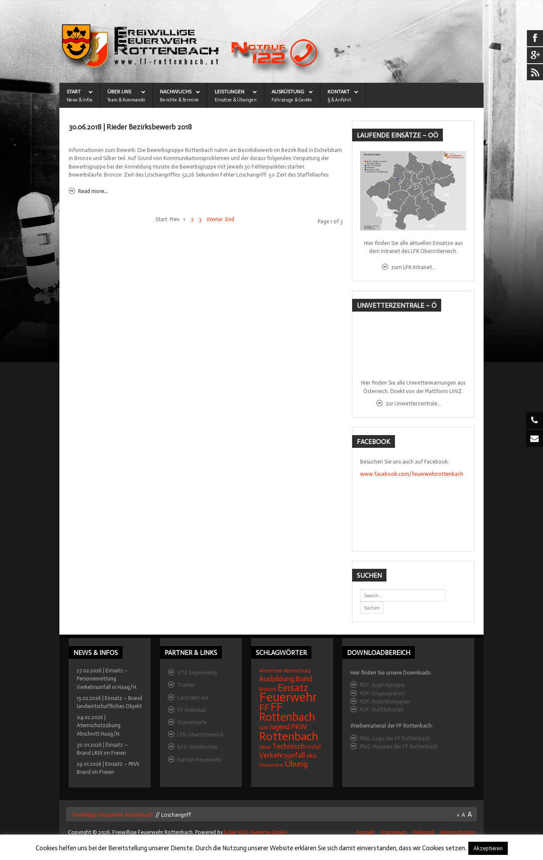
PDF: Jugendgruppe (382, 685)
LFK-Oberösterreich (200, 734)
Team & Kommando (126, 100)
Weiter (215, 219)
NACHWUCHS (175, 92)
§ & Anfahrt (339, 100)
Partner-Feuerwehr (199, 759)
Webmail (423, 832)
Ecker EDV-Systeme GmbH (255, 832)
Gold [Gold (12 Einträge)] (263, 728)
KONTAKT (338, 92)
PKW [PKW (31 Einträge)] (299, 726)
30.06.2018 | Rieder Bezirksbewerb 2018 (130, 127)
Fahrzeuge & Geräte (292, 100)
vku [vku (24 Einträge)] (311, 755)
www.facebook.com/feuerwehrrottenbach (411, 474)
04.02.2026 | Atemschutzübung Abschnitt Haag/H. (98, 725)
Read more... (93, 191)
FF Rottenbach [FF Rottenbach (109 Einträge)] (287, 712)
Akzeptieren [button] (488, 848)
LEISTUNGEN (229, 92)
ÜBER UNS (119, 92)
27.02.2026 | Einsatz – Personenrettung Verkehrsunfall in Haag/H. (107, 678)
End (229, 219)
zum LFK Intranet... (413, 267)
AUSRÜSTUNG (288, 92)
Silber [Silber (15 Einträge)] (265, 747)
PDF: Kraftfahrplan (381, 709)
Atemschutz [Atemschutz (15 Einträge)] (297, 671)
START (74, 92)
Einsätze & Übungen (236, 100)
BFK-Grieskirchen (197, 747)
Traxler (185, 685)
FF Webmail (191, 710)
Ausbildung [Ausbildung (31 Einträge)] (276, 679)
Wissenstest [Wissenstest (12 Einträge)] (271, 765)
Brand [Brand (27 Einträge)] (303, 679)
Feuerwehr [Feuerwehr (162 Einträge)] (288, 697)
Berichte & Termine (179, 100)
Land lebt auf (193, 697)
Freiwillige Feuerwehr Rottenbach (112, 815)
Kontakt (365, 832)
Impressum (394, 832)
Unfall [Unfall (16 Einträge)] (313, 747)
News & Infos (79, 100)
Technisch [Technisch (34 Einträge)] (288, 746)
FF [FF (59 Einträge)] (264, 708)
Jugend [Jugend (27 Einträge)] (279, 727)
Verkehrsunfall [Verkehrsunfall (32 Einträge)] (282, 755)
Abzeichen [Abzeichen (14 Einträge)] (271, 671)
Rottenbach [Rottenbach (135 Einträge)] (288, 736)
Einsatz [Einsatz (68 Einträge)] (292, 688)
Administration (457, 832)
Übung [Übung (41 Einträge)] (296, 764)
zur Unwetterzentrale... (413, 403)
